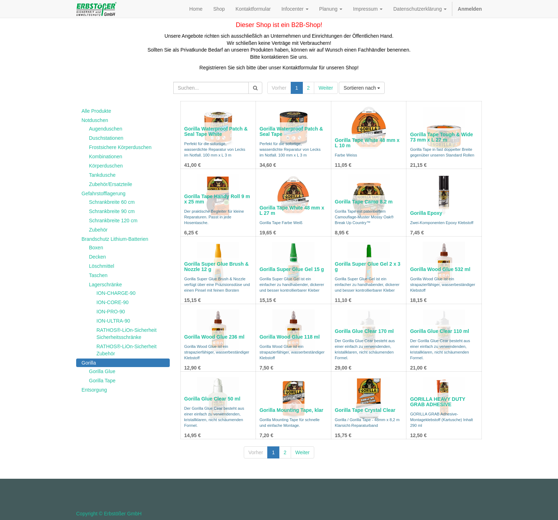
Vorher (279, 88)
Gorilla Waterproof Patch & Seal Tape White (216, 131)
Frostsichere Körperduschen (120, 147)
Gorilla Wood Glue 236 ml (214, 337)
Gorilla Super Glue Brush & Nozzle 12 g (216, 266)
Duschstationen (106, 138)
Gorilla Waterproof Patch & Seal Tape (291, 131)
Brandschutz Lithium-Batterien (114, 239)
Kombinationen (105, 156)
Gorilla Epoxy (426, 213)
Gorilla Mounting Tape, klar (291, 410)
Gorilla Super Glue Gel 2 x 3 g (367, 266)
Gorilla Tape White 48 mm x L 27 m (291, 210)
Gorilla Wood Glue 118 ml (289, 337)
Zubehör (98, 230)
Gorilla (88, 363)
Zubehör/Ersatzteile (110, 184)
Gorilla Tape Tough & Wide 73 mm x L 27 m (441, 137)
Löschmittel (101, 266)
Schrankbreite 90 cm (112, 211)
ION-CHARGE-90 (116, 293)
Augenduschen (105, 129)
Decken (97, 257)
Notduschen (94, 120)
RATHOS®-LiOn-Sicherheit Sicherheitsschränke (126, 333)
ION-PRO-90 (110, 311)
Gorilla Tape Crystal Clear (365, 410)
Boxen (96, 247)
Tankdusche (102, 175)
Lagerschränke (105, 284)
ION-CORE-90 (112, 302)
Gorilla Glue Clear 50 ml (212, 399)
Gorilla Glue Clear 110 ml (439, 331)
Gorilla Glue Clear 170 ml (364, 331)
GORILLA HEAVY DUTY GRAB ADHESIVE (437, 401)
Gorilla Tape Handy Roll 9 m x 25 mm (217, 199)
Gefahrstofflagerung (103, 193)
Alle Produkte (96, 111)
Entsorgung (94, 390)
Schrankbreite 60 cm (112, 202)
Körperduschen (106, 166)
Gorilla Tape (102, 380)
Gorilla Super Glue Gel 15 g (291, 269)
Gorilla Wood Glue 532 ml (440, 269)
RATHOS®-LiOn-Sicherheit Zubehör (126, 350)
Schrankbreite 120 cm (113, 220)
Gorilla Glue (102, 371)
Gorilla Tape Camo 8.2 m (364, 202)
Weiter (326, 88)
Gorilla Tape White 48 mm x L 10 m (367, 142)
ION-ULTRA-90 (113, 321)
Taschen (98, 275)
